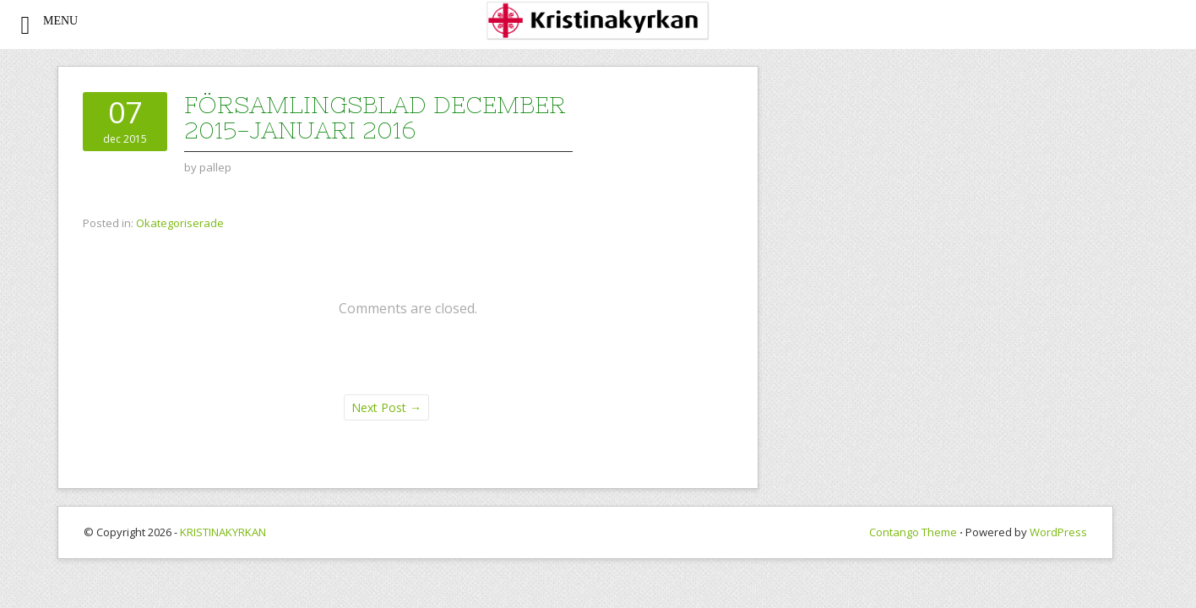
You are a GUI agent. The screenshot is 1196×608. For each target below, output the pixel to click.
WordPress (1058, 532)
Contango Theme (913, 532)
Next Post (386, 407)
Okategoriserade (180, 223)
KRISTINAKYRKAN (223, 532)
